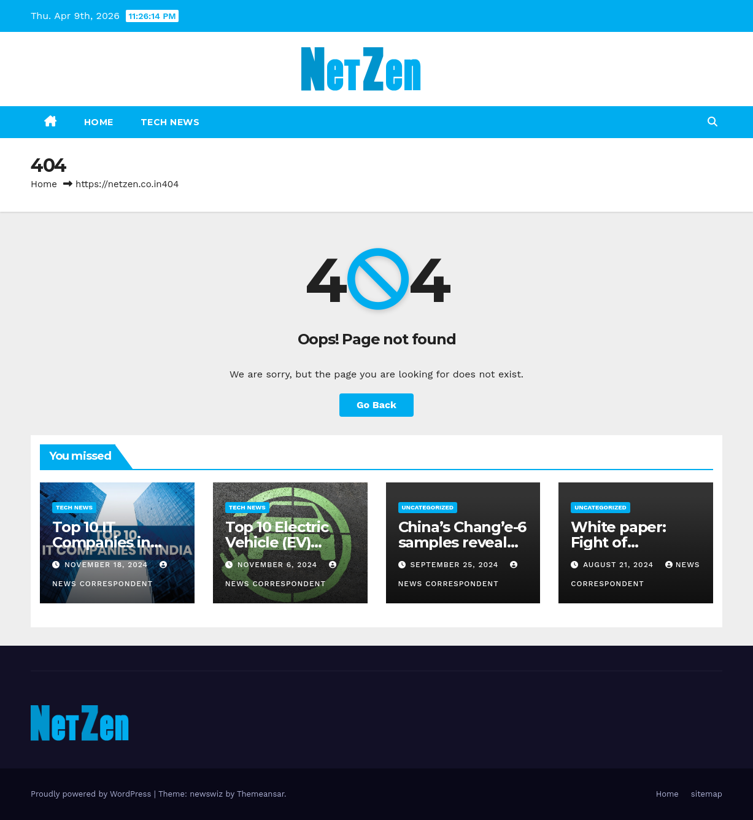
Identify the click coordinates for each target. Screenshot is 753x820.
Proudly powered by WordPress (92, 794)
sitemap (706, 794)
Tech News (170, 122)
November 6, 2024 (278, 564)
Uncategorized (428, 507)
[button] (712, 122)
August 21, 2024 (620, 564)
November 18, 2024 (107, 564)
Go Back (376, 405)
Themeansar (260, 794)
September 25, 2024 (455, 564)
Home (99, 122)
